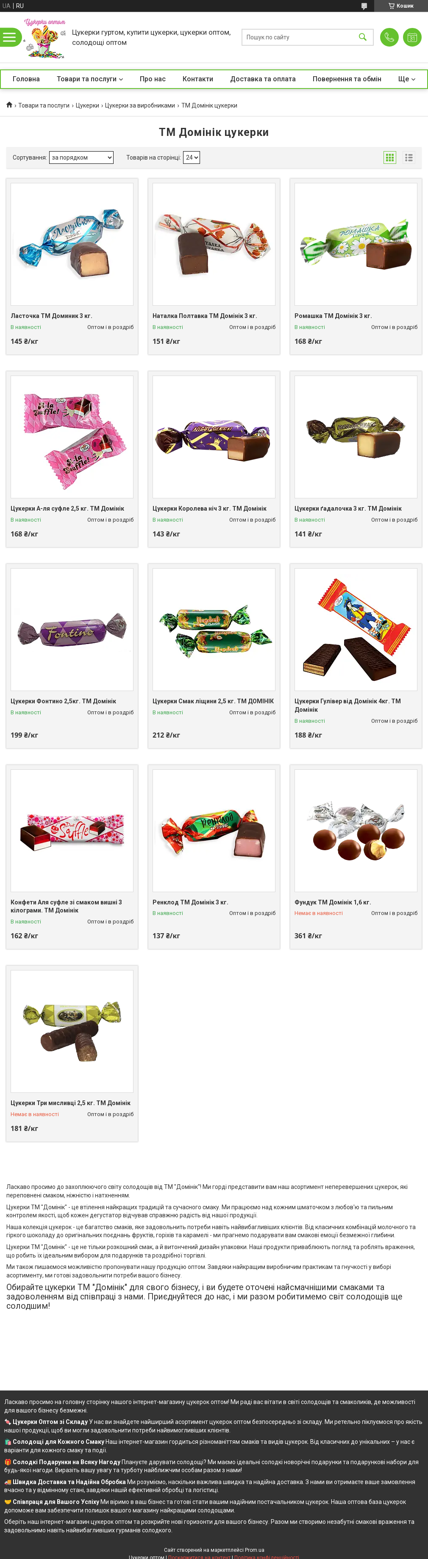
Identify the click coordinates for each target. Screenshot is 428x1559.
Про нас (153, 79)
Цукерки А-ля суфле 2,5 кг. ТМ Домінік (67, 508)
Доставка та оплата (263, 79)
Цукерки (87, 105)
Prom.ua (254, 1550)
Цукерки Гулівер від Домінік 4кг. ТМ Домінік (348, 705)
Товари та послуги (87, 79)
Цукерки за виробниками (140, 105)
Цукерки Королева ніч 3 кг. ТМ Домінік (210, 508)
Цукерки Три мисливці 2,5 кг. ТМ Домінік (71, 1103)
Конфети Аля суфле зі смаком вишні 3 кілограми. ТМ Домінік (66, 906)
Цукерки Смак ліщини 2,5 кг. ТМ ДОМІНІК (213, 701)
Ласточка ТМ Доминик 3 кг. (51, 315)
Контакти (198, 79)
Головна (26, 79)
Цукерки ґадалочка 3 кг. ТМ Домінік (348, 508)
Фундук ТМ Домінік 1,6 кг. (333, 902)
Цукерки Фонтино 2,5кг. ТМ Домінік (63, 701)
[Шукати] (363, 37)
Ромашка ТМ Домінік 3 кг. (333, 315)
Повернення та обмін (347, 79)
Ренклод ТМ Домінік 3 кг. (190, 902)
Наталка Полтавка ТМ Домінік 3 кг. (205, 315)
